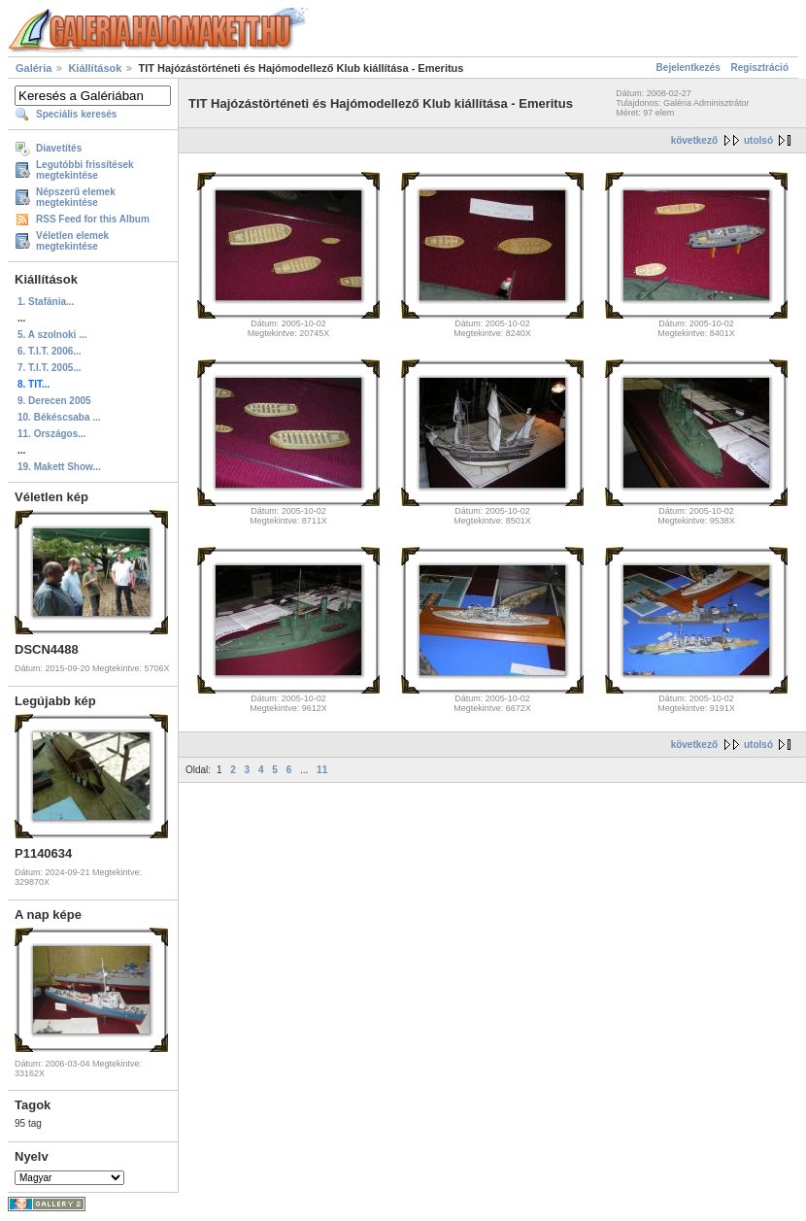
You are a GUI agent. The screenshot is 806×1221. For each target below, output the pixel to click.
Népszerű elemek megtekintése (76, 197)
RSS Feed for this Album (93, 219)
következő (694, 140)
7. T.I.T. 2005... (49, 367)
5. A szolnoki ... (52, 334)
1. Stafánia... (45, 301)
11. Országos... (51, 433)
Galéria (33, 68)
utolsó (758, 140)
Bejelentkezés (688, 67)
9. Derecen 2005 (54, 400)
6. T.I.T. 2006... (49, 351)
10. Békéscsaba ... (59, 417)
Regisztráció (760, 67)
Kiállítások (94, 68)
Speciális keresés (76, 114)
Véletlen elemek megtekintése (72, 241)
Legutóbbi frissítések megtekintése (85, 170)
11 (322, 769)
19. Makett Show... (59, 466)
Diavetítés (59, 148)
